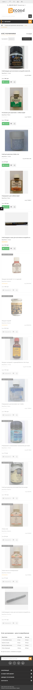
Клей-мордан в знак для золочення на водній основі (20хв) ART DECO (16, 237)
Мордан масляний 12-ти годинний (11, 279)
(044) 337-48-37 (15, 5)
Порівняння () (27, 38)
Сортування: (5, 39)
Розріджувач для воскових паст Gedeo (13, 404)
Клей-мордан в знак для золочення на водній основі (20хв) (16, 612)
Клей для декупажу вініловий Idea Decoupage (15, 487)
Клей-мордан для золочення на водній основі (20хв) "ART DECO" (16, 71)
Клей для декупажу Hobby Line (10, 154)
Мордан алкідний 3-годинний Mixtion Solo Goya (15, 362)
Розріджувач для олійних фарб (10, 196)
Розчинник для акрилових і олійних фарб (13, 112)
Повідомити (7, 290)
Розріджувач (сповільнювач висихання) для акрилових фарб (16, 445)
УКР (10, 2)
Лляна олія (5, 529)
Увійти (4, 1)
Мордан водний (6, 320)
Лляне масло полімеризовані (10, 570)
